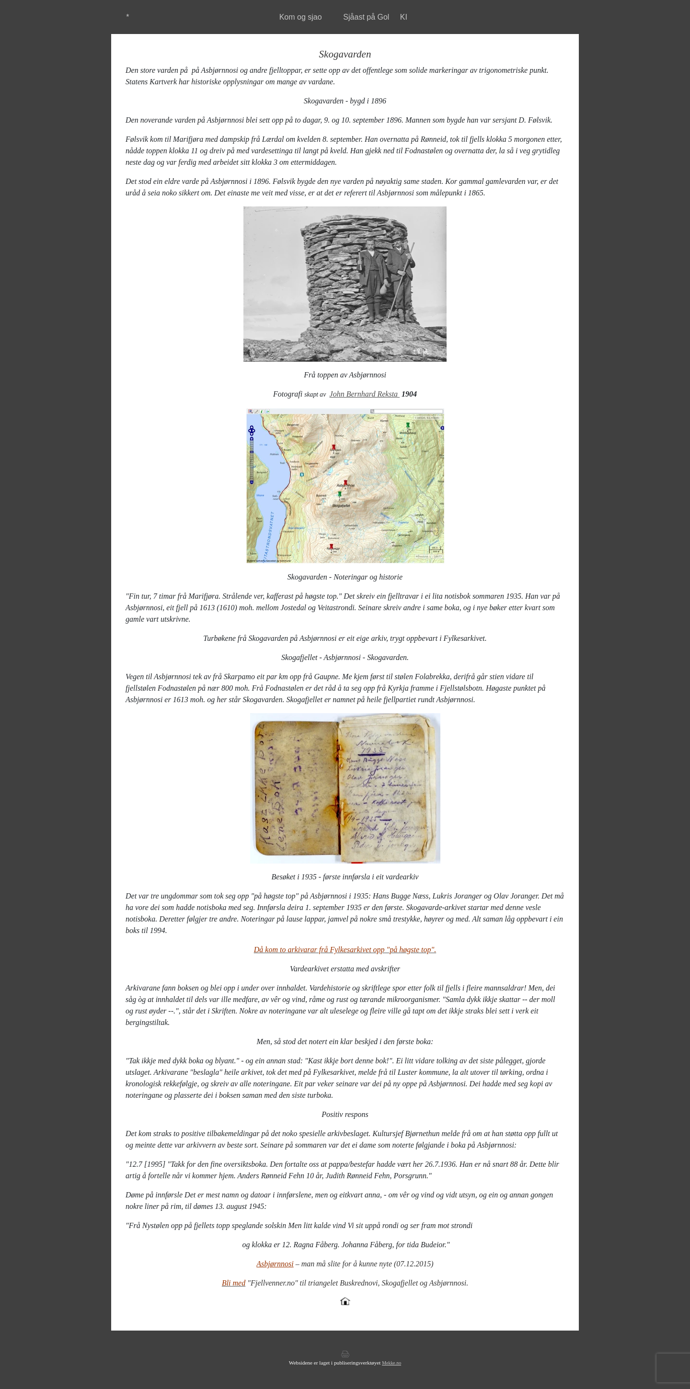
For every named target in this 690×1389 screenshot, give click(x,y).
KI (403, 17)
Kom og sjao (300, 17)
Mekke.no (391, 1363)
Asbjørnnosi (274, 1264)
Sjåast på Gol (366, 17)
